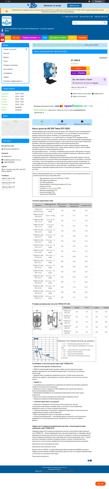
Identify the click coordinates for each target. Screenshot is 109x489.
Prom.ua (64, 467)
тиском (66, 133)
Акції (45, 38)
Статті (5, 61)
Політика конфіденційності (12, 81)
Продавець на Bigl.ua (54, 469)
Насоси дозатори (77, 45)
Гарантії (72, 38)
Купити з (78, 73)
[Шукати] (104, 23)
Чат (100, 484)
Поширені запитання (10, 65)
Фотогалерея (8, 69)
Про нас (16, 38)
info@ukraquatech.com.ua (12, 160)
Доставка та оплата (58, 38)
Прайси (6, 77)
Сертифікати (7, 73)
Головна (6, 38)
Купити (78, 68)
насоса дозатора (51, 188)
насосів (53, 137)
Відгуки (6, 57)
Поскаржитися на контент (50, 471)
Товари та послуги (29, 38)
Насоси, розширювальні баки (60, 45)
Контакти (82, 38)
